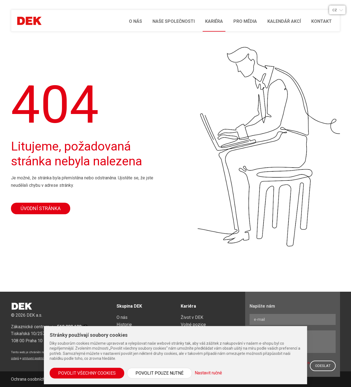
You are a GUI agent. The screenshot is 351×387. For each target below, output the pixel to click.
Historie (124, 324)
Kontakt (321, 21)
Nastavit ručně (208, 372)
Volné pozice (193, 324)
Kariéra (214, 21)
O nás (135, 21)
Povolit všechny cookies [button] (87, 373)
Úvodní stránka (41, 208)
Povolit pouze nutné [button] (159, 373)
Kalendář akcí (284, 21)
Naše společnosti (173, 21)
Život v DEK (192, 317)
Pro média (245, 21)
